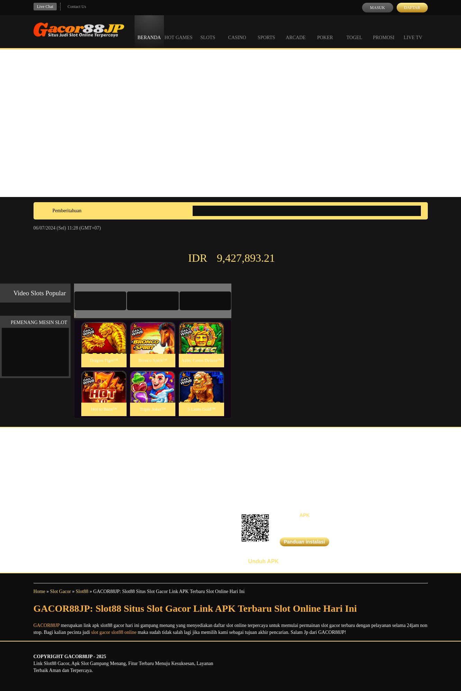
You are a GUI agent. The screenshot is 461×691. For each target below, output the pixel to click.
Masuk (377, 7)
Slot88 (82, 591)
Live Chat (45, 6)
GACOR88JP (47, 625)
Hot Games (179, 31)
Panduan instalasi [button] (304, 542)
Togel (354, 31)
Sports (266, 31)
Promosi (383, 31)
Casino (237, 31)
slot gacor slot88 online (114, 632)
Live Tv (413, 31)
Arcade (296, 31)
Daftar (412, 7)
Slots (207, 31)
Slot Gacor (60, 591)
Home (39, 591)
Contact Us (76, 6)
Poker (325, 31)
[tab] (100, 300)
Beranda (149, 31)
